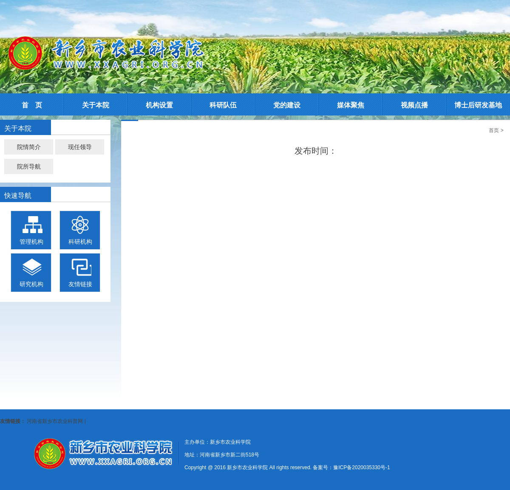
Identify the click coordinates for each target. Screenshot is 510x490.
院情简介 (29, 147)
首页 (494, 130)
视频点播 (414, 105)
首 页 (32, 105)
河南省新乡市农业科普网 (55, 421)
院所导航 (29, 166)
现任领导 (80, 147)
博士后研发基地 (478, 105)
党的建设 (286, 105)
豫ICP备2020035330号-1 (361, 467)
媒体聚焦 (350, 105)
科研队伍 (223, 105)
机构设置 (159, 105)
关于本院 (95, 105)
